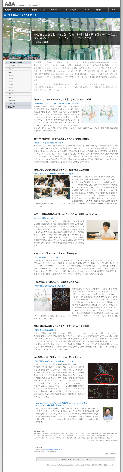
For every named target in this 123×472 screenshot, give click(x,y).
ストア (87, 10)
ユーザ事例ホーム (14, 66)
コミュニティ (21, 10)
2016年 (11, 72)
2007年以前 (12, 100)
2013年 (11, 81)
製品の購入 (10, 107)
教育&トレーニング (38, 10)
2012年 (11, 84)
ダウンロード (55, 10)
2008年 (11, 97)
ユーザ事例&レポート (14, 62)
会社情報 (98, 10)
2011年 (11, 87)
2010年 (11, 91)
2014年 (11, 78)
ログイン (115, 10)
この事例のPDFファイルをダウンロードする (76, 459)
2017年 (11, 69)
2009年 (11, 94)
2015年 (11, 75)
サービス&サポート (72, 10)
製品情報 (8, 10)
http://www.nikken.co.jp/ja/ (54, 449)
